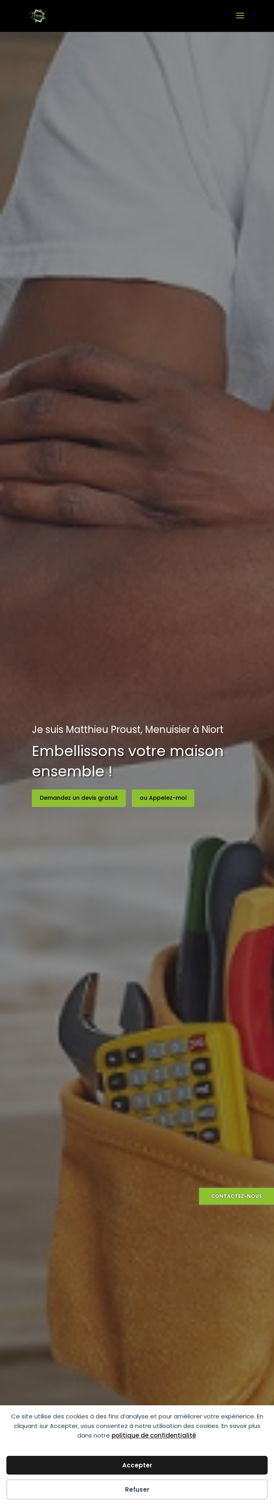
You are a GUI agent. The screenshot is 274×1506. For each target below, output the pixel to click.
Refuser (137, 1489)
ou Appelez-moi (163, 798)
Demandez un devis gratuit (79, 798)
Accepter (137, 1465)
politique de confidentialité (154, 1435)
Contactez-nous (236, 1196)
